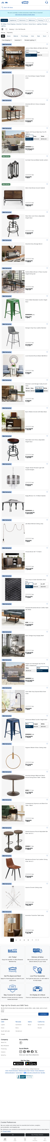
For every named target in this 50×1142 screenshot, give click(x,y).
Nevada (18, 1022)
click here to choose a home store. (25, 14)
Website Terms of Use (24, 1070)
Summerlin (19, 1024)
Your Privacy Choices (37, 1135)
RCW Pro (3, 1055)
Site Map (43, 1072)
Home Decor (32, 24)
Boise (29, 1024)
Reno (17, 1028)
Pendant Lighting (30, 40)
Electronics (22, 20)
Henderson (19, 1031)
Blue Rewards (5, 1045)
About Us (3, 1042)
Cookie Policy (19, 1072)
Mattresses (32, 20)
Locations (4, 1019)
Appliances (13, 20)
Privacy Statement (39, 1070)
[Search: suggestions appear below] (25, 8)
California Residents (10, 1072)
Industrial (19, 24)
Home (6, 1070)
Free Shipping (11, 24)
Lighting (39, 24)
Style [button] (38, 36)
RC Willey (3, 24)
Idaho (30, 1022)
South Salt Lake (5, 1031)
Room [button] (44, 36)
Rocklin (40, 1028)
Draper (3, 1034)
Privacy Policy (7, 1131)
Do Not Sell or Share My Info (31, 1072)
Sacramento (41, 1024)
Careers (3, 1052)
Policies (32, 1070)
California (41, 1022)
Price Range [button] (24, 36)
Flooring (40, 20)
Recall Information (13, 1070)
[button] (3, 36)
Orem (2, 1028)
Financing (4, 1049)
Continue (43, 1014)
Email (2, 1011)
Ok (13, 1135)
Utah (2, 1022)
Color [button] (32, 36)
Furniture (4, 20)
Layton (3, 1024)
